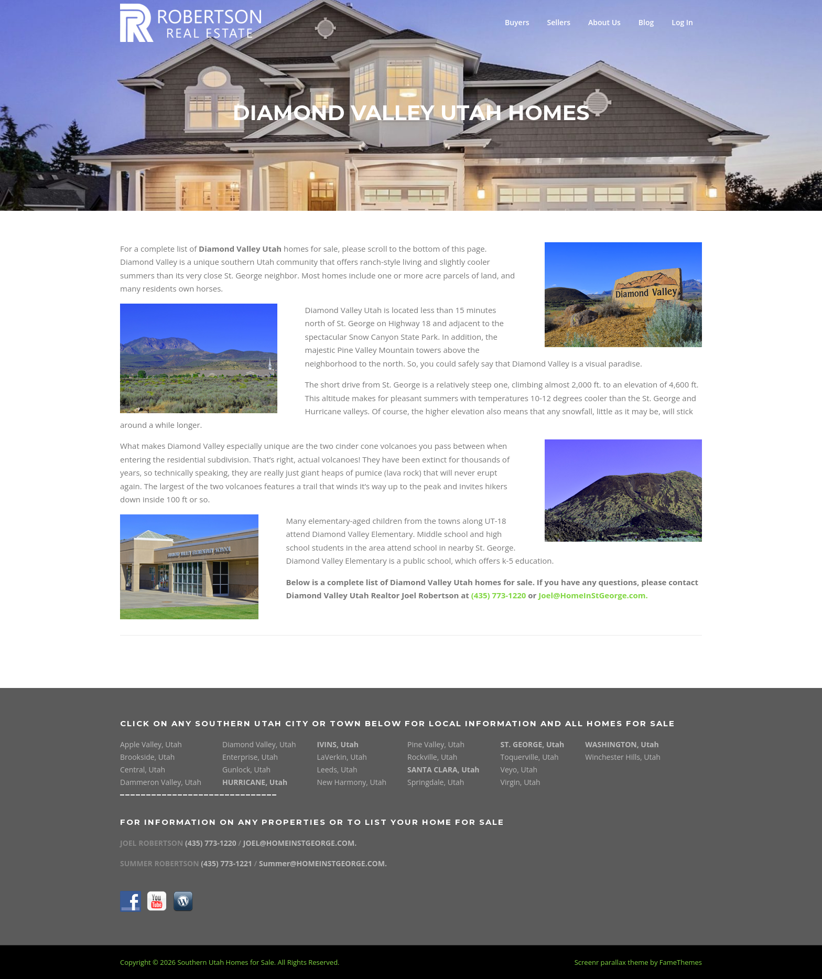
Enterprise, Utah (250, 757)
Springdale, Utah (435, 782)
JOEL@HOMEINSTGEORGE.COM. (299, 843)
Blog (646, 22)
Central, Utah (142, 769)
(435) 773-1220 (498, 595)
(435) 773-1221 (227, 863)
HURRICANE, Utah (254, 782)
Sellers (559, 22)
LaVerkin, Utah (342, 757)
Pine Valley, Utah (435, 744)
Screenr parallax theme (611, 962)
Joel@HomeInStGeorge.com (591, 595)
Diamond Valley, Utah (259, 744)
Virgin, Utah (520, 782)
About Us (604, 22)
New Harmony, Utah (352, 782)
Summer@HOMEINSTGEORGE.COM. (323, 863)
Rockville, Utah (432, 757)
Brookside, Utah (147, 757)
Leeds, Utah (337, 769)
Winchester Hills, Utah (623, 757)
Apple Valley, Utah (151, 744)
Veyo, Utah (519, 769)
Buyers (517, 22)
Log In (682, 22)
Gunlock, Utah (246, 769)
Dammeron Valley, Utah (160, 782)
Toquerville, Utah (530, 757)
